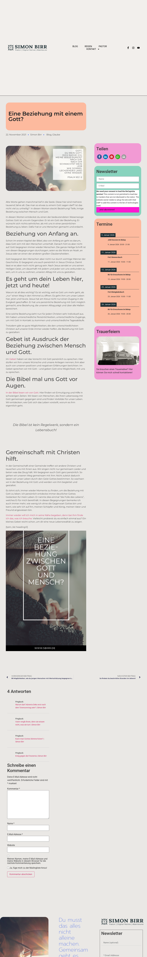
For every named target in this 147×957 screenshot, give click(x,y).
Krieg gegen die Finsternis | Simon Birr (31, 756)
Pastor (103, 46)
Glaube (56, 134)
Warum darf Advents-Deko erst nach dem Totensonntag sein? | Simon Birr (30, 706)
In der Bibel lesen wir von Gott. (22, 392)
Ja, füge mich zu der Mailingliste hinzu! (27, 868)
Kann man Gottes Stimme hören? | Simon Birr (29, 740)
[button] (99, 156)
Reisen (88, 46)
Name (10, 823)
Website (11, 845)
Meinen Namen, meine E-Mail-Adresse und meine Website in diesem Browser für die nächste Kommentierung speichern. (27, 861)
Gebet (13, 359)
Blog (75, 46)
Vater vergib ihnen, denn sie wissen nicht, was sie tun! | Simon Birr (30, 723)
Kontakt (93, 49)
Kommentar (13, 789)
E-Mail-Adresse (15, 834)
